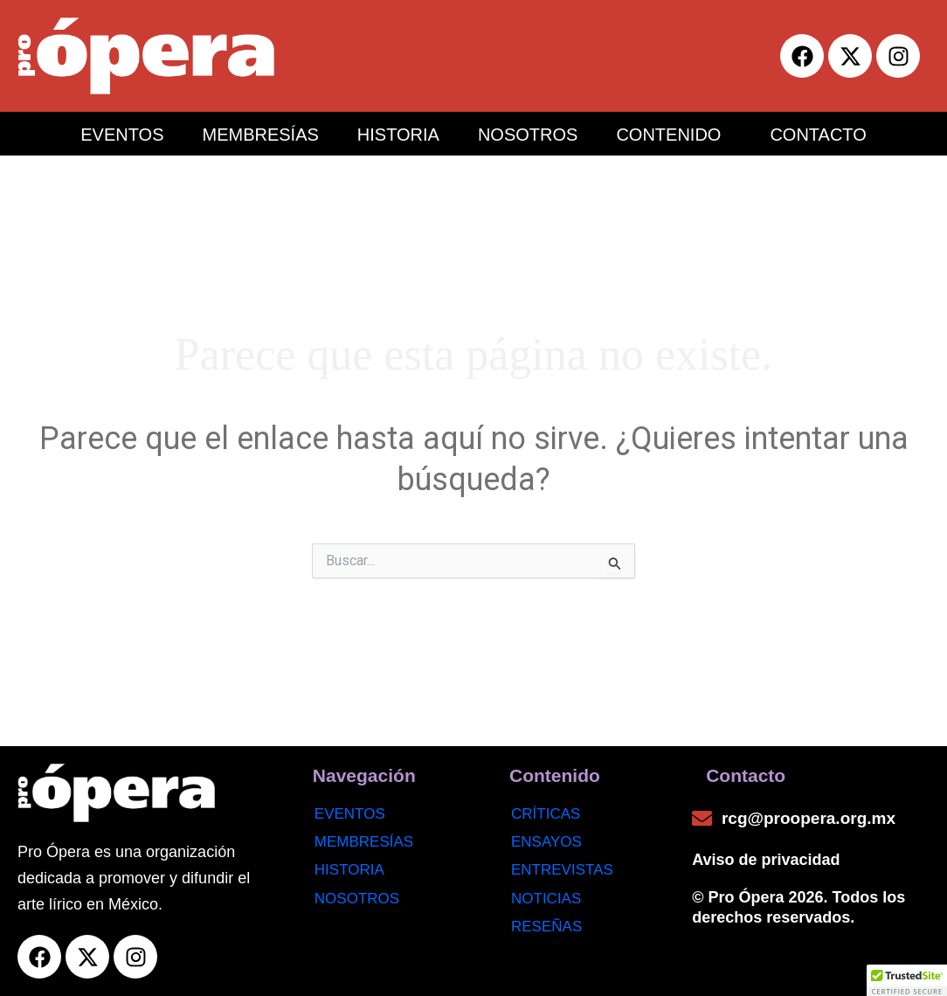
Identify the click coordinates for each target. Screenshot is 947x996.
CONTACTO (818, 134)
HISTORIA (398, 134)
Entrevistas (562, 869)
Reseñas (546, 926)
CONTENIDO (668, 134)
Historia (349, 869)
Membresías (364, 841)
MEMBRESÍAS (260, 134)
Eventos (350, 814)
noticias (546, 898)
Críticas (545, 814)
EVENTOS (121, 134)
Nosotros (357, 898)
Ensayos (546, 841)
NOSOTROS (527, 134)
